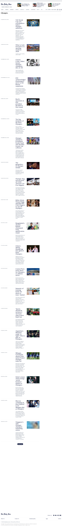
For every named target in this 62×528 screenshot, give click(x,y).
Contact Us (17, 518)
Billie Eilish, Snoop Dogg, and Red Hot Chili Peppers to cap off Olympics (20, 204)
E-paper (49, 9)
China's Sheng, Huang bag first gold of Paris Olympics (20, 250)
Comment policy (32, 518)
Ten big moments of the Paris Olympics (20, 121)
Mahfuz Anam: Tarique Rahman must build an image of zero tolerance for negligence (41, 5)
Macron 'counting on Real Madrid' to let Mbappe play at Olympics (20, 405)
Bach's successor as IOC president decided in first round (20, 103)
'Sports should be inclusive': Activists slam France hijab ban (20, 313)
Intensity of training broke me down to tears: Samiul (20, 292)
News (2, 9)
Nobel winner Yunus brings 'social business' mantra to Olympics (20, 381)
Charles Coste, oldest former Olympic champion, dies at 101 (20, 64)
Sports (17, 9)
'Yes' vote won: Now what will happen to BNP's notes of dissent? (56, 5)
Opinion (6, 9)
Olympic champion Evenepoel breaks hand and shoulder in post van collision (20, 143)
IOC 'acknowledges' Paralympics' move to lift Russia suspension (21, 82)
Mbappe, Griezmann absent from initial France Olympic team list (20, 357)
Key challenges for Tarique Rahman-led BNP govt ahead (26, 4)
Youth (38, 9)
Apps (47, 518)
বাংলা (46, 9)
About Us (3, 518)
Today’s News (53, 9)
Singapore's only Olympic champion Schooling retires (20, 426)
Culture (27, 9)
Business (11, 9)
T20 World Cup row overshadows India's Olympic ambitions (20, 24)
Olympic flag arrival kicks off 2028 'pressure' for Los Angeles (20, 182)
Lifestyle (22, 9)
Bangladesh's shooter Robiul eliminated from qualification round (20, 228)
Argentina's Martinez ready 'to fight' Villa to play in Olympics (20, 335)
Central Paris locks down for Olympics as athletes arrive (20, 272)
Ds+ (41, 9)
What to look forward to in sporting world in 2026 (20, 48)
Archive (59, 518)
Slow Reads (33, 9)
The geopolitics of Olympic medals (19, 165)
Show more (20, 444)
